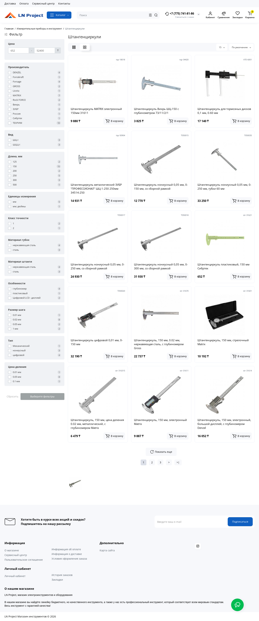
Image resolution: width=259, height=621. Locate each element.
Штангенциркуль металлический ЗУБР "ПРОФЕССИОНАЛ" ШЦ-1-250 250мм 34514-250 (96, 188)
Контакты (64, 3)
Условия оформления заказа (69, 558)
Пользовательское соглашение (23, 559)
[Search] (156, 15)
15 (222, 47)
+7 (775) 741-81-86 (179, 14)
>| (178, 462)
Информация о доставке (67, 554)
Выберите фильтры (42, 396)
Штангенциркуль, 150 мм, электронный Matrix (160, 422)
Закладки (57, 579)
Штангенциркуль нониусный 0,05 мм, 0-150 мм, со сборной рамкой (161, 186)
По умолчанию (241, 47)
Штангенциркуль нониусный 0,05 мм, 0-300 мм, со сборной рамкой (161, 266)
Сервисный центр (43, 3)
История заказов (62, 575)
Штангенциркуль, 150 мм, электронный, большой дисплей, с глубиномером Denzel (224, 424)
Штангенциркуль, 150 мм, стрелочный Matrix (223, 342)
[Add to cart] (114, 121)
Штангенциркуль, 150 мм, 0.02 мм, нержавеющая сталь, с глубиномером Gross (159, 344)
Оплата (24, 3)
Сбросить (12, 396)
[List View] (74, 47)
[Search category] (150, 15)
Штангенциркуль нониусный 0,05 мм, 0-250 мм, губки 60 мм (224, 186)
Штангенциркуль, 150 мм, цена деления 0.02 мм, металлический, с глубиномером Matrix (97, 424)
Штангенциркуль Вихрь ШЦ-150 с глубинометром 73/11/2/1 (156, 111)
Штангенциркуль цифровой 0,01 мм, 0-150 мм (97, 342)
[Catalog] (59, 15)
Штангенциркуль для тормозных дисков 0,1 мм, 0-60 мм (224, 111)
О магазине (11, 550)
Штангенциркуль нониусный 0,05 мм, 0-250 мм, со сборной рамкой (97, 266)
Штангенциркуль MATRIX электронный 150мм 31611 (96, 111)
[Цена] (18, 50)
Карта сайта (107, 550)
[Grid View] (85, 47)
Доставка (10, 3)
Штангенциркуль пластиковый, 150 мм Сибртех (223, 266)
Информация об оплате (66, 549)
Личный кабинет (15, 576)
